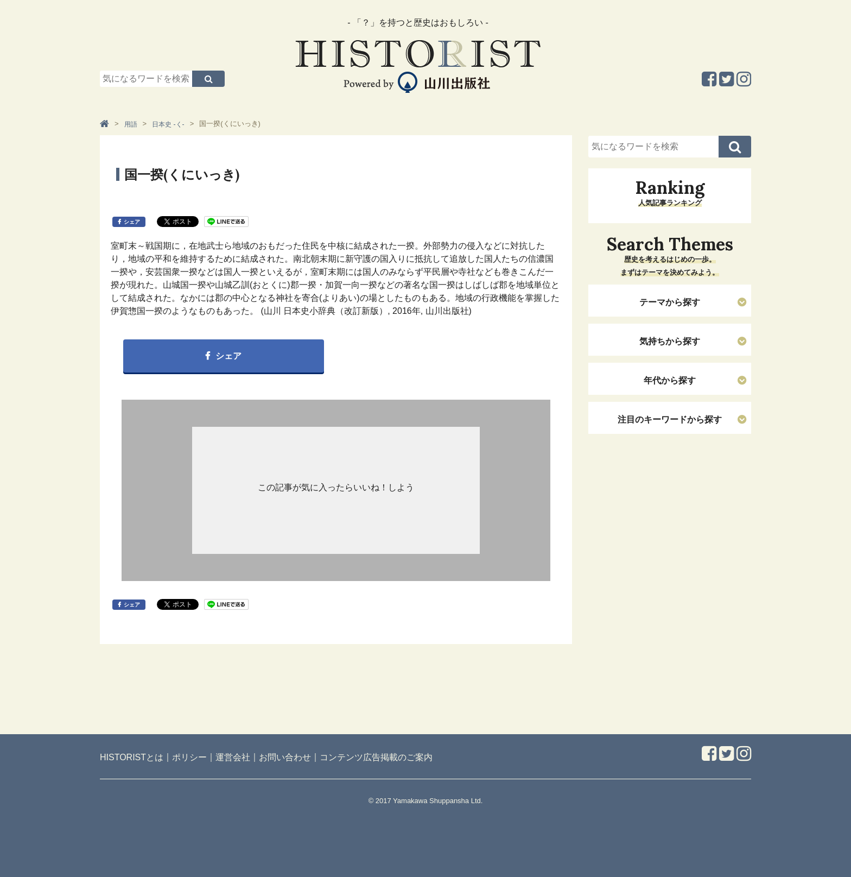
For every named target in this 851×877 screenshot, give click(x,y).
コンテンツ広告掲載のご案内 (376, 757)
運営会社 (232, 757)
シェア (132, 222)
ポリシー (189, 757)
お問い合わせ (285, 757)
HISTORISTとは (131, 757)
